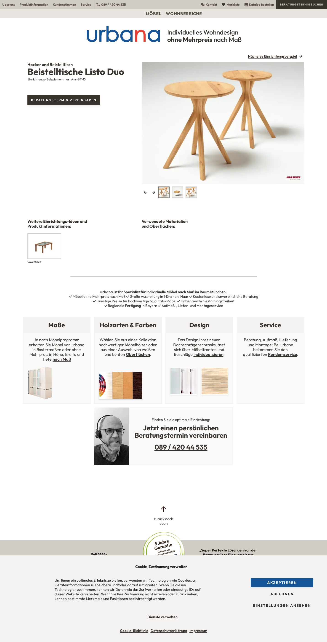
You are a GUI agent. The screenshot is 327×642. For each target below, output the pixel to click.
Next (153, 192)
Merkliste (231, 5)
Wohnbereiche (184, 13)
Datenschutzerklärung (169, 630)
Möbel (153, 13)
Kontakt (209, 5)
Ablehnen (282, 594)
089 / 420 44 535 (111, 5)
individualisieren (208, 354)
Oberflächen (138, 354)
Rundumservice (282, 354)
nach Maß (62, 359)
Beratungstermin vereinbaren (63, 100)
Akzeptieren (282, 582)
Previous (145, 192)
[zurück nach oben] (163, 515)
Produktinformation (34, 5)
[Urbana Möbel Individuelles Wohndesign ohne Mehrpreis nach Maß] (163, 34)
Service (86, 5)
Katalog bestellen (259, 5)
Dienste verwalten (162, 617)
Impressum (198, 630)
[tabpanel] (223, 123)
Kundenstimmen (64, 5)
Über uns (8, 5)
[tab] (164, 192)
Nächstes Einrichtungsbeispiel (272, 56)
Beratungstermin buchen (301, 4)
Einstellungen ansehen (282, 605)
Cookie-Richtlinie (134, 630)
